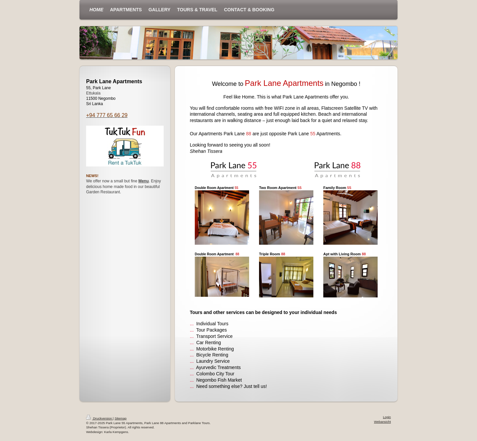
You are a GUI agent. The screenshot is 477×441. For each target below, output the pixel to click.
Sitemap (121, 418)
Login (387, 417)
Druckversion (99, 418)
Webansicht (382, 421)
